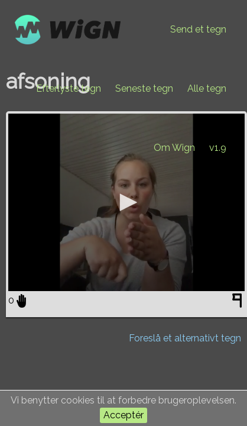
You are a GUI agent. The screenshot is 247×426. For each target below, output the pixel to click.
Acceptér (123, 415)
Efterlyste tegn (68, 88)
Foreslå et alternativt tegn (185, 338)
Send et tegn (198, 29)
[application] (126, 202)
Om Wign (174, 147)
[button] (126, 202)
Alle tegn (206, 88)
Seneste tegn (144, 88)
